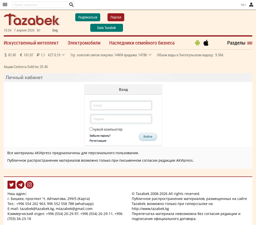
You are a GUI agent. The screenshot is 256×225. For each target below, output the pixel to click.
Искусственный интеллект (31, 42)
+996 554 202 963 (30, 203)
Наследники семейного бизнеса (141, 42)
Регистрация (98, 140)
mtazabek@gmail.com (74, 208)
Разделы (236, 42)
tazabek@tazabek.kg (37, 208)
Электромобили (84, 42)
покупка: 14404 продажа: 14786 (111, 54)
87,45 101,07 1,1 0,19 (34, 54)
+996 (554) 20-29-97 (62, 213)
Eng (55, 30)
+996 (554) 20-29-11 (96, 213)
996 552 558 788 (60, 203)
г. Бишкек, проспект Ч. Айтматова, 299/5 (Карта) (49, 198)
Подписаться (87, 17)
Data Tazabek (106, 27)
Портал (115, 17)
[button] (71, 5)
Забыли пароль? (100, 135)
